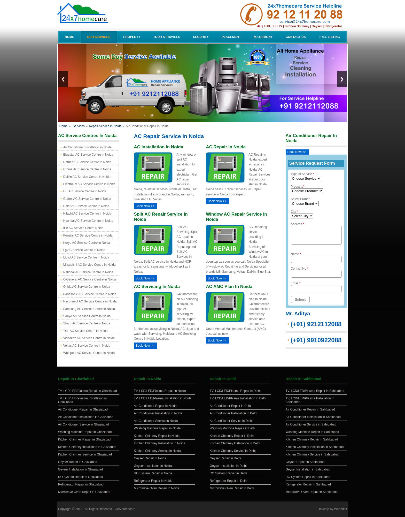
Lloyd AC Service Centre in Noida (86, 257)
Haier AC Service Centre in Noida (86, 206)
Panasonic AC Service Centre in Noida (89, 294)
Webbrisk (340, 509)
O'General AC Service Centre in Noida (89, 279)
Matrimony (263, 37)
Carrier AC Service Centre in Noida (87, 162)
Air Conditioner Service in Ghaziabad (83, 424)
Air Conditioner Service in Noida (156, 421)
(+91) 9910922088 (316, 343)
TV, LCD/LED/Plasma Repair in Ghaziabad (87, 391)
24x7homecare (125, 509)
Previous (63, 79)
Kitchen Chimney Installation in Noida (159, 443)
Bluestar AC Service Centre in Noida (88, 154)
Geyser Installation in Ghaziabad (80, 469)
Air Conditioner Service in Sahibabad (311, 424)
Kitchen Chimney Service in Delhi (232, 451)
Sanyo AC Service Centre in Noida (87, 316)
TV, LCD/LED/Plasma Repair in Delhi (235, 391)
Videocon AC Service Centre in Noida (89, 338)
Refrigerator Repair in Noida (153, 481)
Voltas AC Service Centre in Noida (86, 345)
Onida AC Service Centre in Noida (86, 286)
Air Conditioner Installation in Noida (87, 147)
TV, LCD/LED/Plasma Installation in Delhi (238, 398)
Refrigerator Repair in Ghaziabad (81, 484)
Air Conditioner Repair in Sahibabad (310, 409)
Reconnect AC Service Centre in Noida (90, 301)
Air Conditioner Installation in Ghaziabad (85, 417)
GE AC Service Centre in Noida (84, 191)
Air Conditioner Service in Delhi (231, 421)
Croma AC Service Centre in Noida (87, 169)
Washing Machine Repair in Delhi (232, 428)
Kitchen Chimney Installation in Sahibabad (315, 447)
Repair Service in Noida (105, 126)
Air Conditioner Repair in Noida (155, 406)
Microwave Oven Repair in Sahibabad (312, 492)
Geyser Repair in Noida (150, 458)
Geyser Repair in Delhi (225, 458)
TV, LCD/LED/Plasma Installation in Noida (162, 398)
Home (69, 37)
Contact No (316, 275)
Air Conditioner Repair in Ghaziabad (83, 409)
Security (201, 37)
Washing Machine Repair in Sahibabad (312, 432)
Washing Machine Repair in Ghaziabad (85, 432)
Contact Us (296, 37)
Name (316, 260)
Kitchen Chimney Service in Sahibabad (312, 454)
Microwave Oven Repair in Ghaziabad (84, 492)
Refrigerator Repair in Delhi (228, 481)
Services (79, 126)
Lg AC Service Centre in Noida (84, 250)
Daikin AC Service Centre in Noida (87, 177)
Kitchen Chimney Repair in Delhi (232, 436)
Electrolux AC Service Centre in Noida (89, 184)
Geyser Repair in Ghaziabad (77, 462)
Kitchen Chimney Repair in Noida (157, 436)
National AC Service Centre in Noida (88, 272)
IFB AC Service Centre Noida (83, 228)
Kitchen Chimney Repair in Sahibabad (312, 439)
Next (342, 79)
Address (316, 235)
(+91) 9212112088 (316, 327)
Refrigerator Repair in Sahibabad (308, 484)
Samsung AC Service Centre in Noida (89, 309)
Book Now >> (145, 206)
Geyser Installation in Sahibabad (308, 469)
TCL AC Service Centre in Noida (85, 331)
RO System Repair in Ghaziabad (80, 477)
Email (316, 290)
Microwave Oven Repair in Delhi (232, 488)
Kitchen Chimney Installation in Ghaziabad (87, 447)
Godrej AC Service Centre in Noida (87, 199)
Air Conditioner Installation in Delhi (233, 413)
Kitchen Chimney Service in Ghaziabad (85, 454)
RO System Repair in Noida (153, 473)
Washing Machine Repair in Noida (157, 428)
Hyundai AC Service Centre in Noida (88, 221)
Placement (231, 37)
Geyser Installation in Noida (153, 466)
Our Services (98, 37)
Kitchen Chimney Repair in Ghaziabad (84, 439)
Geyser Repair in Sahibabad (305, 462)
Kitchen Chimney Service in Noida (157, 451)
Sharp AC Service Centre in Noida (86, 323)
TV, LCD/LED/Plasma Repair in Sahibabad (315, 391)
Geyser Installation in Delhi (228, 466)
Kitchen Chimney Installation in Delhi (235, 443)
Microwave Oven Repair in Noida (156, 488)
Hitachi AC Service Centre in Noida (87, 213)
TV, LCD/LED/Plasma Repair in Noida (160, 391)
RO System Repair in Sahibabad (308, 477)
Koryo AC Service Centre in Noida (86, 243)
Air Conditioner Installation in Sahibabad (313, 417)
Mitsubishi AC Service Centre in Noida (89, 265)
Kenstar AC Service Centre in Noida (88, 235)
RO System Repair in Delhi (228, 473)
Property (131, 37)
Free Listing (329, 37)
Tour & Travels (166, 37)
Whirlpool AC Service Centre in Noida (89, 353)
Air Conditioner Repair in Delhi (230, 406)
